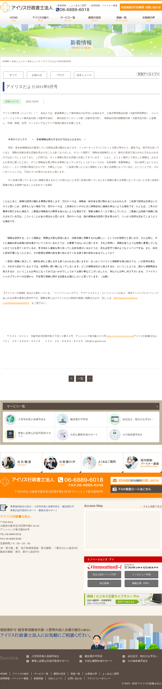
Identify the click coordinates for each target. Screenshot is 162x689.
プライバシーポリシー (99, 678)
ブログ (60, 75)
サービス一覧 (41, 673)
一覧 (80, 378)
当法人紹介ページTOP (104, 574)
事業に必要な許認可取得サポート (34, 434)
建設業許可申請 (79, 419)
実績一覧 (75, 673)
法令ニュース (18, 61)
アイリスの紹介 (20, 673)
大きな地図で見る (152, 506)
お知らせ (37, 75)
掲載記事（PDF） (141, 583)
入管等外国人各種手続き (32, 419)
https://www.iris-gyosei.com (120, 336)
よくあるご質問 (78, 5)
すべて (13, 75)
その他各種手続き (132, 434)
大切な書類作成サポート (84, 434)
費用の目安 (59, 673)
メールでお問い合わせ (141, 7)
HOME (6, 61)
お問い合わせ (75, 678)
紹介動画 (104, 583)
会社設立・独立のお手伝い (137, 419)
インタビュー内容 (141, 574)
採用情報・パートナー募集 (104, 5)
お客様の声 (91, 673)
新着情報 (61, 5)
